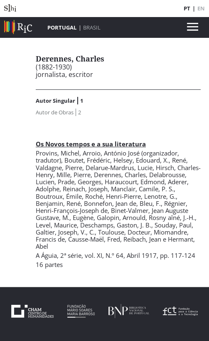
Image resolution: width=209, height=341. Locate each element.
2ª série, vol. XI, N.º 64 (91, 255)
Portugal (61, 27)
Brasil (92, 27)
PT (187, 8)
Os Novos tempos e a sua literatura (91, 144)
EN (201, 8)
